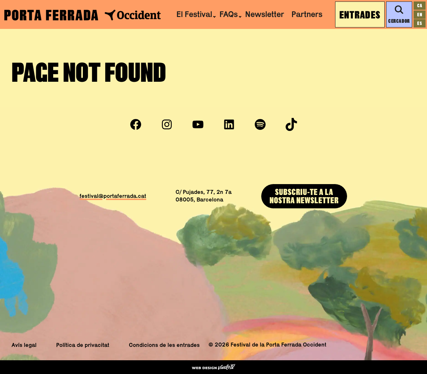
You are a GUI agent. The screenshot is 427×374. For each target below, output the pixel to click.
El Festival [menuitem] (194, 14)
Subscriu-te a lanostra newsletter (304, 196)
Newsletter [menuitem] (264, 14)
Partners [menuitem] (306, 14)
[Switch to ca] (420, 5)
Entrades (359, 14)
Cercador (399, 14)
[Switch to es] (420, 23)
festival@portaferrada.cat (113, 196)
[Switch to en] (420, 14)
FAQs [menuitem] (228, 14)
